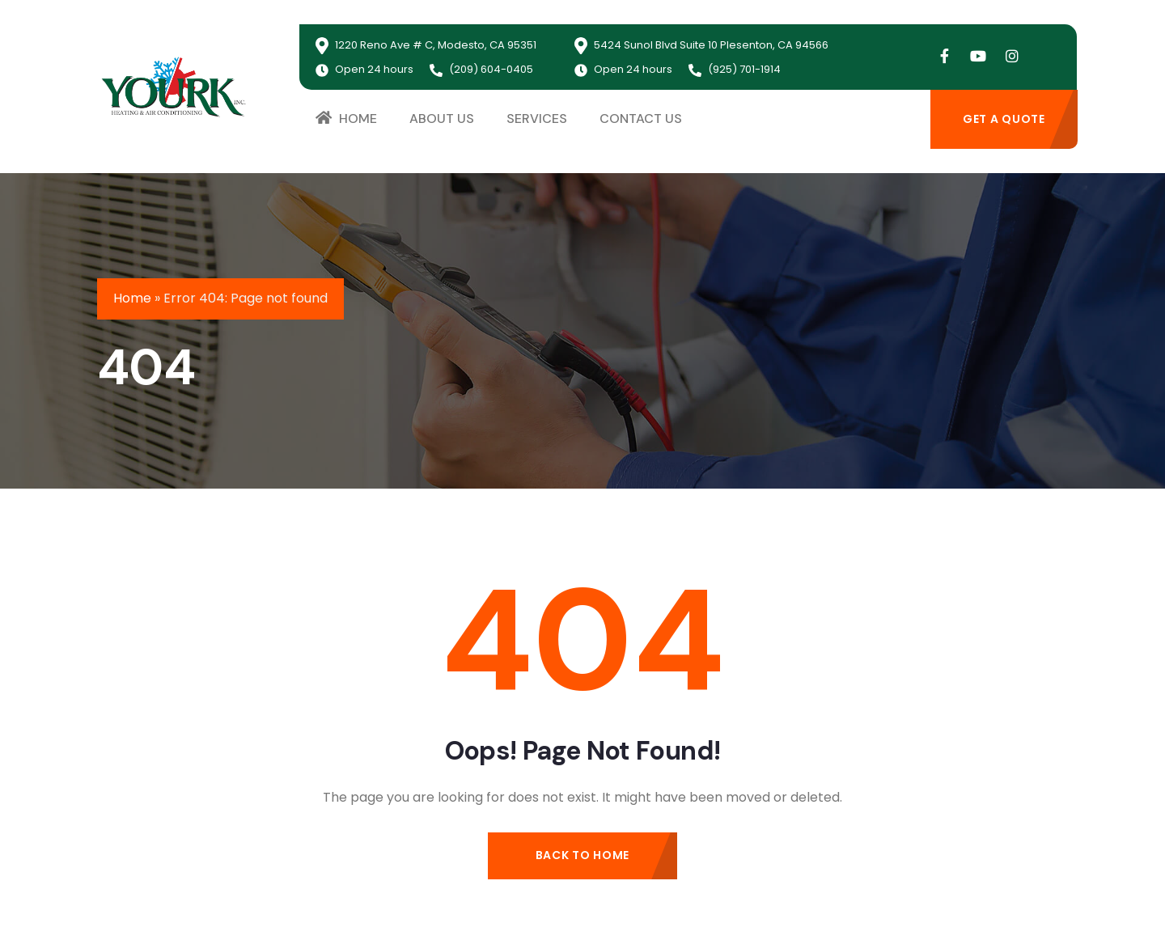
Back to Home (582, 855)
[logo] (174, 86)
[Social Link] (944, 57)
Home (132, 298)
